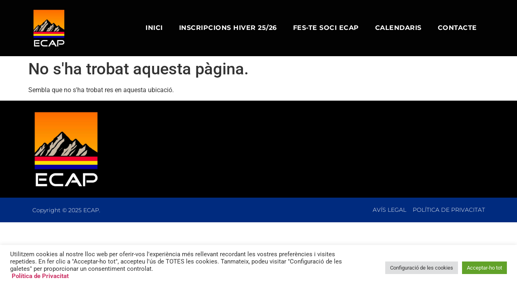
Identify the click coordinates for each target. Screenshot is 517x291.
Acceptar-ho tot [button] (484, 268)
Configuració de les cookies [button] (421, 268)
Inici (154, 28)
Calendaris (398, 28)
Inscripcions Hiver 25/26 (228, 28)
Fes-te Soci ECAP (326, 28)
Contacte (457, 28)
